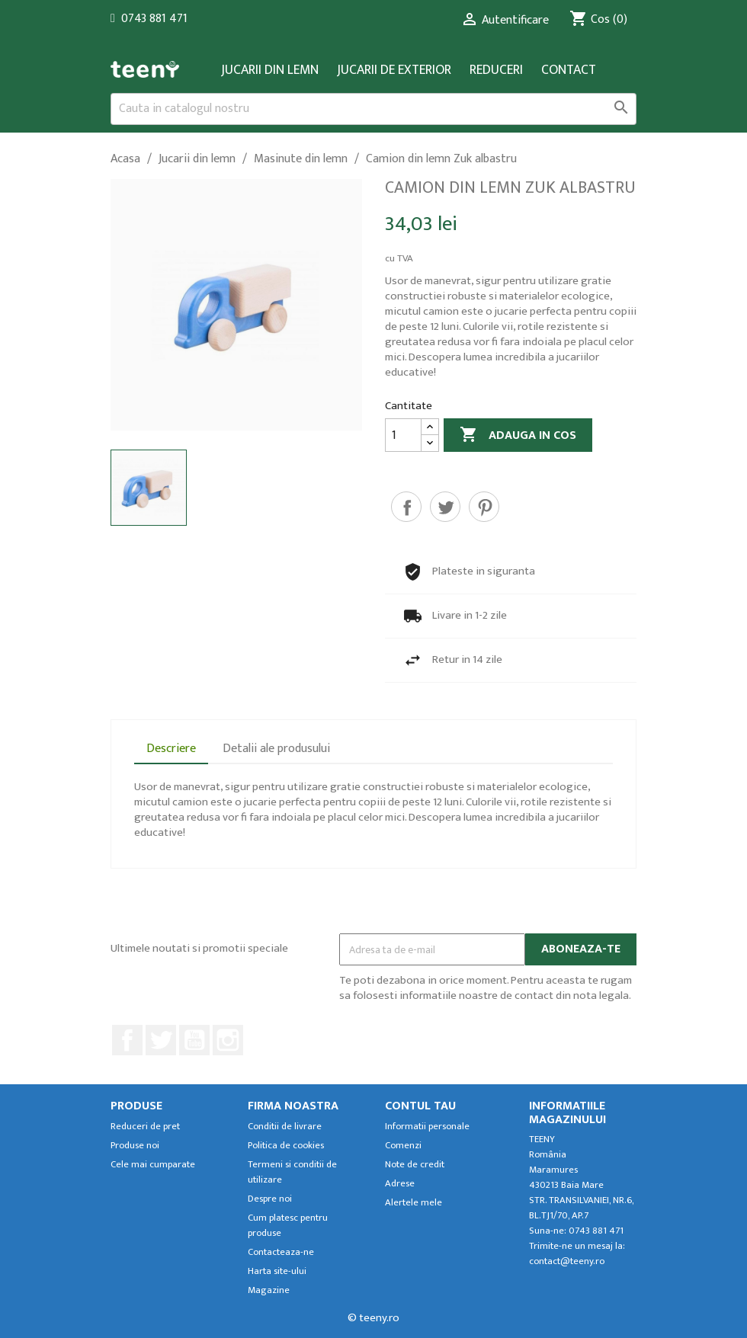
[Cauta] (373, 109)
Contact (568, 70)
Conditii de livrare (285, 1127)
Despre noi (270, 1199)
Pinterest (484, 506)
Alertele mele (413, 1203)
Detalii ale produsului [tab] (276, 748)
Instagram (228, 1040)
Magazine (269, 1290)
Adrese (400, 1184)
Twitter (161, 1040)
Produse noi (135, 1146)
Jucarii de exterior (394, 70)
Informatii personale (427, 1127)
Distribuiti (406, 506)
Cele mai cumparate (153, 1165)
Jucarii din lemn (270, 70)
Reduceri (496, 70)
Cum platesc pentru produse (288, 1225)
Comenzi (403, 1146)
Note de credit (414, 1165)
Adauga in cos (518, 435)
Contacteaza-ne (281, 1252)
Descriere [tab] (171, 748)
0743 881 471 (154, 18)
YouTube (194, 1040)
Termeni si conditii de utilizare (292, 1172)
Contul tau (420, 1106)
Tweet (445, 506)
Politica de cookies (286, 1146)
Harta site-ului (277, 1271)
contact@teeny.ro (566, 1261)
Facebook (127, 1040)
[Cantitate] (403, 435)
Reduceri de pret (145, 1127)
